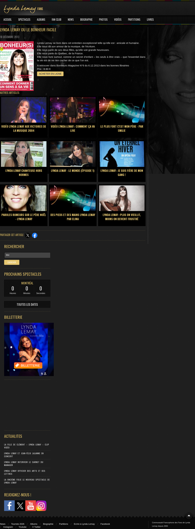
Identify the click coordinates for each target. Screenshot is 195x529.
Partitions (63, 524)
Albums (33, 524)
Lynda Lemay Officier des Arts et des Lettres (24, 472)
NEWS (71, 20)
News (2, 524)
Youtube (22, 527)
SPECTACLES (24, 20)
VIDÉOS (117, 20)
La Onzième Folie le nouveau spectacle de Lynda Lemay (27, 481)
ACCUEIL (7, 20)
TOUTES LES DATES (27, 304)
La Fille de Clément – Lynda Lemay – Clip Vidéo (26, 446)
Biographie (48, 524)
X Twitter (36, 527)
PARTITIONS (134, 20)
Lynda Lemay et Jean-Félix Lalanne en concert (24, 455)
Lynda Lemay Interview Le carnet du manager (23, 463)
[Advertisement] (25, 404)
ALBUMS (41, 20)
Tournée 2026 (17, 524)
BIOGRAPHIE (86, 20)
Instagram (8, 527)
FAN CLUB (56, 20)
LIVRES (150, 20)
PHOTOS (103, 20)
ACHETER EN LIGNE (50, 73)
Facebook (105, 524)
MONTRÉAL (27, 283)
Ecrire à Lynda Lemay (84, 524)
